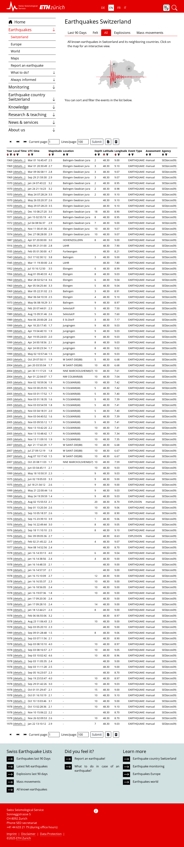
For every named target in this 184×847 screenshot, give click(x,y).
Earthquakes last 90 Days (33, 759)
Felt (95, 32)
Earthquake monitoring (148, 766)
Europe (16, 44)
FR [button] (119, 8)
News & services (32, 122)
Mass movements (150, 32)
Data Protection (51, 834)
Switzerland (19, 37)
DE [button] (103, 8)
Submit (97, 142)
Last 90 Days (77, 32)
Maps (15, 58)
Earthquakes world (145, 782)
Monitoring (32, 87)
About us (32, 130)
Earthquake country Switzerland (32, 97)
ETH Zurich (23, 838)
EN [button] (111, 8)
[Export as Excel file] (108, 142)
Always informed (33, 79)
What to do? (33, 72)
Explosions (122, 32)
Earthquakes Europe (146, 774)
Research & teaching (32, 114)
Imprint (12, 834)
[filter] (10, 155)
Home (16, 22)
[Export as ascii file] (116, 142)
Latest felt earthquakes (32, 766)
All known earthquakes (32, 789)
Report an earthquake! (90, 759)
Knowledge (32, 107)
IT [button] (125, 8)
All (106, 32)
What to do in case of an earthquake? (97, 768)
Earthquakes (32, 29)
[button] (22, 6)
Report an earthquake (27, 65)
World (15, 51)
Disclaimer (28, 834)
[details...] (19, 160)
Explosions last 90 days (32, 774)
